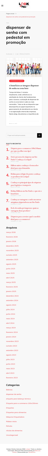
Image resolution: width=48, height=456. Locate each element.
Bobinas (9, 390)
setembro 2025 (12, 259)
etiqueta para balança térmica (18, 399)
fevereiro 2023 (12, 378)
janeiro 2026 (11, 241)
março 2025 (11, 282)
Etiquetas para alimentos (16, 412)
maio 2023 (10, 368)
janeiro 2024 (11, 337)
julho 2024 (10, 309)
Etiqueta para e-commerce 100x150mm (22, 403)
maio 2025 (10, 273)
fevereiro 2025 (12, 287)
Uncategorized (12, 435)
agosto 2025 (11, 264)
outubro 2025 (11, 255)
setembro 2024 (12, 300)
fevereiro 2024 (12, 332)
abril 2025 (10, 278)
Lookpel (27, 449)
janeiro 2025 (11, 291)
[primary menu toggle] (2, 5)
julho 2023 (10, 359)
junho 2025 (10, 269)
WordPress (31, 452)
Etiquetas (10, 408)
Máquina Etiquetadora (15, 417)
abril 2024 (10, 323)
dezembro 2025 (12, 246)
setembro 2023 (12, 350)
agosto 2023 (11, 355)
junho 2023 (10, 364)
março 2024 (11, 328)
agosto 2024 (11, 305)
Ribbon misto (11, 421)
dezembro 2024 (12, 296)
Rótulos (9, 426)
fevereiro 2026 (12, 237)
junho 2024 (10, 314)
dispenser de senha (17, 80)
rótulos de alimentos (14, 430)
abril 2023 (10, 373)
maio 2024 (10, 319)
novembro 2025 (12, 250)
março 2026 (11, 232)
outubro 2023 (11, 346)
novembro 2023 (12, 341)
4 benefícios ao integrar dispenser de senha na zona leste (24, 87)
